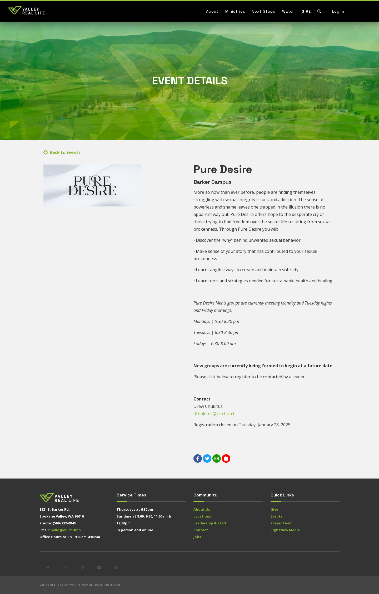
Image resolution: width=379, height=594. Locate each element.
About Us (201, 509)
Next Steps (263, 11)
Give (306, 11)
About (212, 11)
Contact (200, 530)
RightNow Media (285, 530)
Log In (338, 11)
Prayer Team (281, 523)
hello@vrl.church (66, 530)
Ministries (235, 11)
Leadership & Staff (209, 523)
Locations (202, 516)
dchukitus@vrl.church (214, 414)
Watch (288, 11)
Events (276, 516)
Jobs (197, 536)
